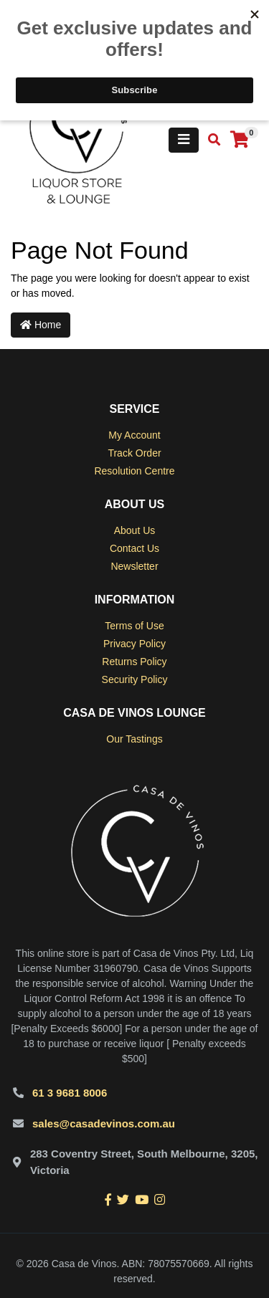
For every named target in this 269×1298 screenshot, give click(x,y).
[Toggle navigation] (184, 140)
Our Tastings (134, 739)
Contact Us (134, 548)
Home (40, 324)
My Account (134, 435)
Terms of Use (134, 625)
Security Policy (135, 679)
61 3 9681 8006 (69, 1093)
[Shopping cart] (239, 140)
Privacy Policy (134, 643)
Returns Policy (134, 661)
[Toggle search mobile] (210, 140)
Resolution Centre (134, 471)
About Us (135, 530)
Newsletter (134, 566)
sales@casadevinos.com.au (103, 1123)
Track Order (134, 453)
